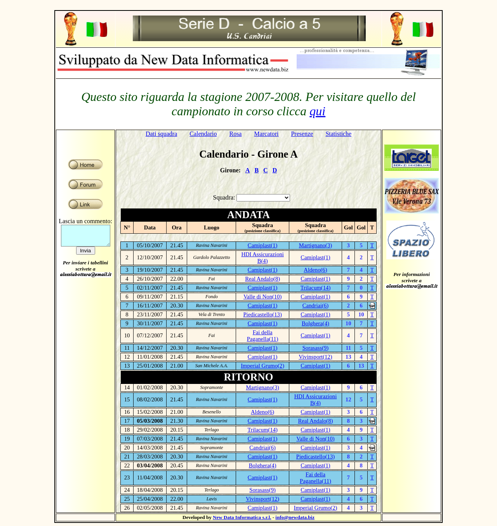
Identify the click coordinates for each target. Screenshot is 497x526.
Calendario (203, 133)
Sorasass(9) (315, 348)
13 (348, 357)
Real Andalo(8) (262, 279)
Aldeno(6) (315, 270)
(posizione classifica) (263, 231)
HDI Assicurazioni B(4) (262, 257)
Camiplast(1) (263, 245)
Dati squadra (161, 133)
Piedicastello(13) (262, 314)
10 (361, 314)
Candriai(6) (315, 305)
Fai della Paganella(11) (262, 335)
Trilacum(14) (316, 288)
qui (317, 111)
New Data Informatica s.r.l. (242, 517)
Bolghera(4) (315, 323)
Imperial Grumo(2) (262, 366)
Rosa (235, 133)
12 (348, 399)
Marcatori (266, 133)
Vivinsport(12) (315, 357)
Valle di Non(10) (262, 296)
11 (348, 348)
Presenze (302, 133)
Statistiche (338, 133)
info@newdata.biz (295, 517)
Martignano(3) (315, 245)
